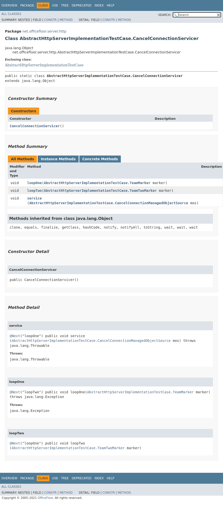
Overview (9, 5)
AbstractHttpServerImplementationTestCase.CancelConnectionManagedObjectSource (108, 203)
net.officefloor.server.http (44, 31)
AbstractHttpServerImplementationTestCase (44, 65)
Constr (50, 20)
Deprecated (82, 5)
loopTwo (34, 191)
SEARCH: (164, 15)
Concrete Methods (100, 159)
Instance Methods (58, 159)
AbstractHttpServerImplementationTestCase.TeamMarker (97, 183)
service (34, 198)
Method (66, 20)
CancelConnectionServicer (35, 126)
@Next (15, 336)
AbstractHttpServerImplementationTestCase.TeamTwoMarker (100, 191)
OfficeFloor (45, 498)
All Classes (11, 14)
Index (99, 5)
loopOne (34, 183)
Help (110, 5)
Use (55, 5)
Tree (65, 5)
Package (27, 5)
